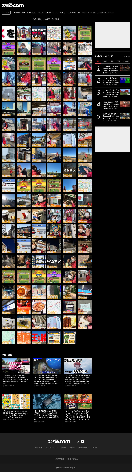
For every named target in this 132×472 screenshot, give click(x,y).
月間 (118, 61)
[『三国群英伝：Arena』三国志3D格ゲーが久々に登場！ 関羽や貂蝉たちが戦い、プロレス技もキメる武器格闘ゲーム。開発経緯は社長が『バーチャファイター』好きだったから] (125, 68)
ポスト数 (126, 61)
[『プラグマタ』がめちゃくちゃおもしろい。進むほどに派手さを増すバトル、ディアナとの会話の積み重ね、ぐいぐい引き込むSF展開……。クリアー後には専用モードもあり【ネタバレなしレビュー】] (47, 366)
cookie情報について (83, 447)
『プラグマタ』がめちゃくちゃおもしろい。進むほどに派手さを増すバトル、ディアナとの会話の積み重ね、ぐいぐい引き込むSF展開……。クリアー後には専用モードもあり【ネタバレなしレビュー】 (46, 380)
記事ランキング (104, 56)
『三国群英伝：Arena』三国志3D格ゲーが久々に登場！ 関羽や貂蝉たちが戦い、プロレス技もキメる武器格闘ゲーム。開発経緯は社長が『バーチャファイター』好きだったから (111, 69)
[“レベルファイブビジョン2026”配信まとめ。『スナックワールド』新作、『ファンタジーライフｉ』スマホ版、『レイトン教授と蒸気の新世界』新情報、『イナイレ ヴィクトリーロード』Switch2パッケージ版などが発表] (78, 401)
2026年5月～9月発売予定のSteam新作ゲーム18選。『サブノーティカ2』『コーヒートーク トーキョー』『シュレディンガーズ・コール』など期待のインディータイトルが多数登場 (111, 117)
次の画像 (55, 19)
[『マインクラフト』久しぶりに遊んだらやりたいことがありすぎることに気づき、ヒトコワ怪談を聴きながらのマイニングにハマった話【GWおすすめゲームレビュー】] (125, 92)
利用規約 (63, 447)
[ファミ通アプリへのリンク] (59, 459)
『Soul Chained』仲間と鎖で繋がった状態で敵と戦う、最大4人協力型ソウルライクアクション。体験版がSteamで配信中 (111, 105)
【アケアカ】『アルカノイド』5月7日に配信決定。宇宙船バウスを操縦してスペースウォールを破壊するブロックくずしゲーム (111, 81)
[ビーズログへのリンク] (73, 459)
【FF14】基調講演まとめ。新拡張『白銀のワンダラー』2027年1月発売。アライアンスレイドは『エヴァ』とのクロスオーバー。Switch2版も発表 (46, 415)
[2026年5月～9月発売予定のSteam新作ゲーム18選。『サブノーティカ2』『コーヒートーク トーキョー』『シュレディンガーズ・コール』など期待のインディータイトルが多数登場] (125, 116)
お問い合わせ (38, 447)
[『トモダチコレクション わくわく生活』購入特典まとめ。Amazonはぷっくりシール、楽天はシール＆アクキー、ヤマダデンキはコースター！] (16, 401)
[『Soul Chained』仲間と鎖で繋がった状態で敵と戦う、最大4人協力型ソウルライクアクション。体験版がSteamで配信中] (125, 104)
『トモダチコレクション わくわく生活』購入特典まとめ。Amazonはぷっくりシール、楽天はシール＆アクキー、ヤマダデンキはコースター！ (15, 414)
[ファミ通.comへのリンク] (13, 5)
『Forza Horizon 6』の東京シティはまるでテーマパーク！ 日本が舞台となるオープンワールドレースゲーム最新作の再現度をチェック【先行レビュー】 (15, 379)
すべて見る (127, 56)
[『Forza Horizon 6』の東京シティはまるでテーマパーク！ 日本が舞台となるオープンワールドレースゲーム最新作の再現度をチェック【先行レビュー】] (16, 366)
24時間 (105, 61)
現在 (98, 61)
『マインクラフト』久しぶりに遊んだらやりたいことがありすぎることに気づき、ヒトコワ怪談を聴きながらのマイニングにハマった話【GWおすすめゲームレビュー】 (111, 93)
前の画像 (38, 19)
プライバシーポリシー (52, 447)
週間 (112, 61)
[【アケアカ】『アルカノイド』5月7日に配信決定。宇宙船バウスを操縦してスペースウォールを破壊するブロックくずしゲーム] (125, 80)
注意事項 (72, 447)
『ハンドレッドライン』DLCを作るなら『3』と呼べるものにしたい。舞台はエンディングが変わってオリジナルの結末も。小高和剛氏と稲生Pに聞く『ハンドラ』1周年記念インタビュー (77, 379)
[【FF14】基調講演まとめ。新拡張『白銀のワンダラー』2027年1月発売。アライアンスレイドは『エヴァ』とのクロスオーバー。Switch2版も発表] (47, 401)
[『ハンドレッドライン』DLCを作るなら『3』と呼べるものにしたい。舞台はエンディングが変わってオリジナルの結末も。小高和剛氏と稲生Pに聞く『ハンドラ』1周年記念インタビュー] (78, 366)
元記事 (5, 13)
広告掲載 (94, 447)
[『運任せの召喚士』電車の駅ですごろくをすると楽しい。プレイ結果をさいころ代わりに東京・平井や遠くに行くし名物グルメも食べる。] (8, 33)
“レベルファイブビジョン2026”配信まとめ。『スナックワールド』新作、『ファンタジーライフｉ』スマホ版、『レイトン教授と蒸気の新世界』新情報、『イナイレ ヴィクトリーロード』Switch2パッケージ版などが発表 (77, 415)
